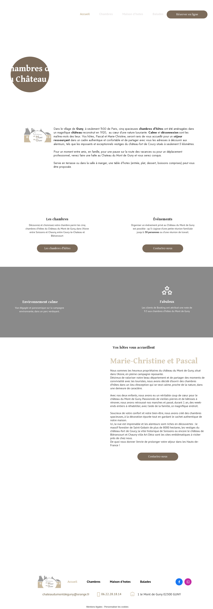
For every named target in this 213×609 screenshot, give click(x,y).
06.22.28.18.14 (111, 594)
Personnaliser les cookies (116, 607)
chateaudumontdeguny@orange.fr (65, 594)
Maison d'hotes (120, 582)
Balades (145, 582)
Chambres (93, 582)
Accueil (72, 582)
